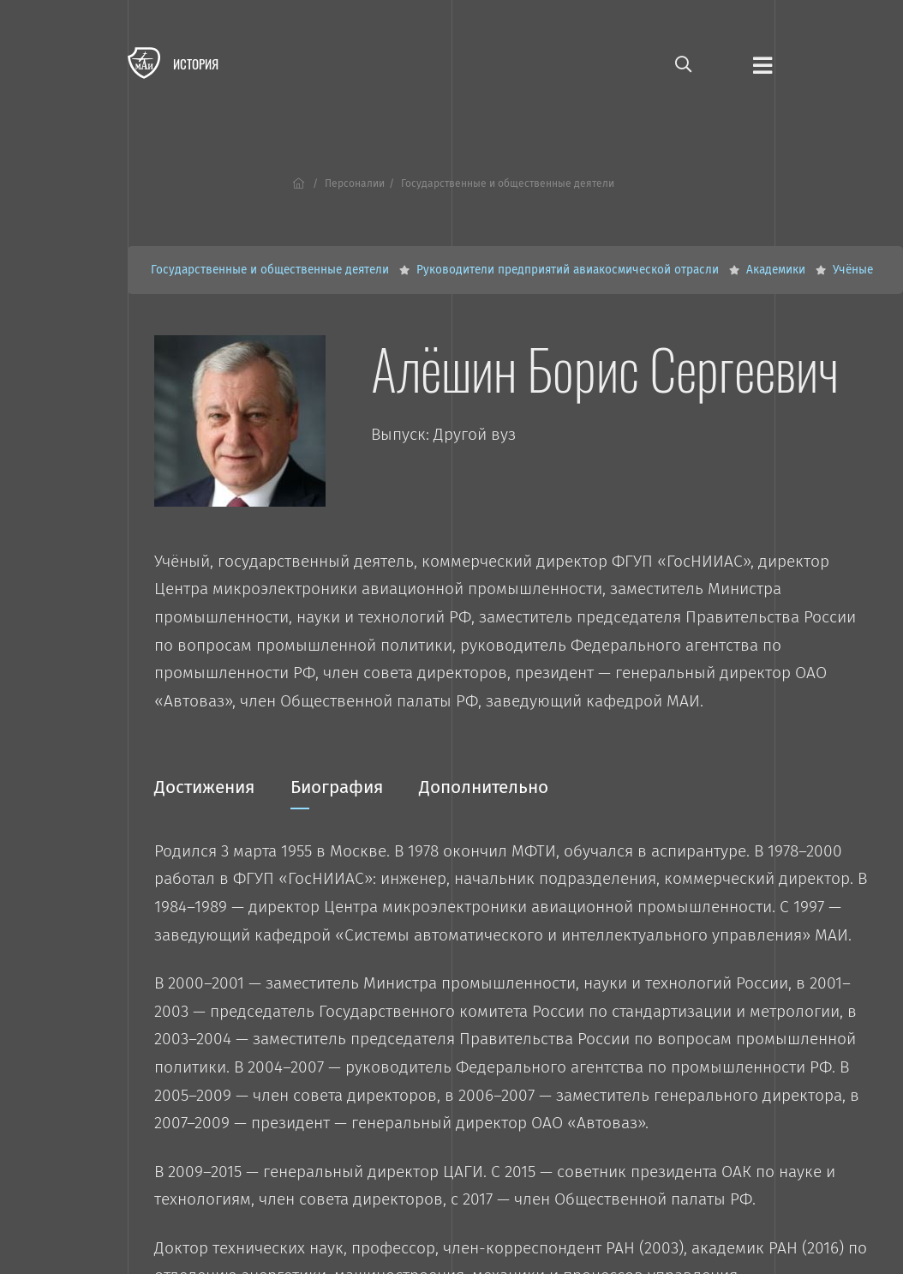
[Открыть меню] (762, 64)
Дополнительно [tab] (483, 787)
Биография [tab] (336, 793)
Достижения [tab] (204, 787)
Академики (777, 269)
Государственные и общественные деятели (271, 269)
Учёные (853, 269)
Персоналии (355, 183)
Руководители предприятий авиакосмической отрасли (569, 269)
